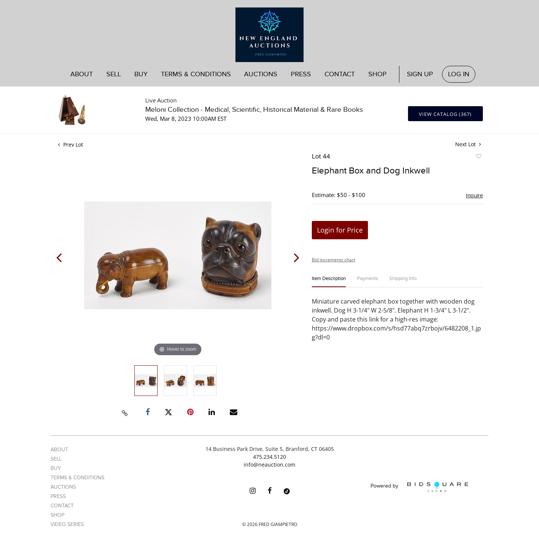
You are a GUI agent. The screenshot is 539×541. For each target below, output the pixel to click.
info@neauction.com (269, 464)
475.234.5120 (269, 456)
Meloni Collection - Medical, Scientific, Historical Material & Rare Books (254, 109)
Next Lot (468, 144)
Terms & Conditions (196, 74)
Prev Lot (70, 144)
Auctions (260, 74)
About (81, 74)
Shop (377, 74)
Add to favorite (478, 157)
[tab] (329, 282)
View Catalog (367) (445, 114)
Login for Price (340, 229)
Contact (340, 74)
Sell (113, 74)
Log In (458, 74)
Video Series (67, 524)
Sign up (420, 74)
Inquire (474, 195)
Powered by (419, 487)
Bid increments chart (333, 259)
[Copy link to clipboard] (125, 412)
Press (301, 74)
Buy (140, 74)
